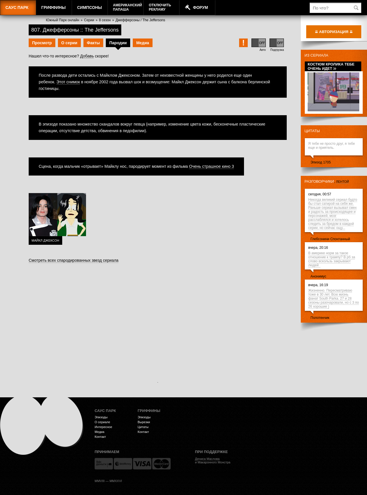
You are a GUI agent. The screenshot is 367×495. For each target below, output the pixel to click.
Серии (89, 20)
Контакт (100, 436)
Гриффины (53, 7)
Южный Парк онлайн (62, 20)
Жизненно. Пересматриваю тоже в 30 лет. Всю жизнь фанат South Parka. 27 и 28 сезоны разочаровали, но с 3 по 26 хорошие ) (333, 298)
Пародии (118, 43)
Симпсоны (89, 7)
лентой (342, 181)
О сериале (102, 422)
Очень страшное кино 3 (211, 166)
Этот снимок (68, 82)
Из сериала (316, 55)
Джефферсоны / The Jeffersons (140, 20)
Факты (93, 43)
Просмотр (42, 43)
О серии (69, 43)
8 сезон (105, 20)
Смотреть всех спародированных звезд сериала (73, 260)
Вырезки (144, 422)
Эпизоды (101, 417)
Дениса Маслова (207, 459)
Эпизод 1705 (321, 162)
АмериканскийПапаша (127, 7)
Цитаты (312, 131)
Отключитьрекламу (160, 7)
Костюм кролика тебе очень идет (331, 66)
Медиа (142, 43)
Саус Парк (16, 7)
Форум (200, 7)
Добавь (87, 56)
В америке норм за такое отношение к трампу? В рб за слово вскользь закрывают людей (331, 259)
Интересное (103, 427)
